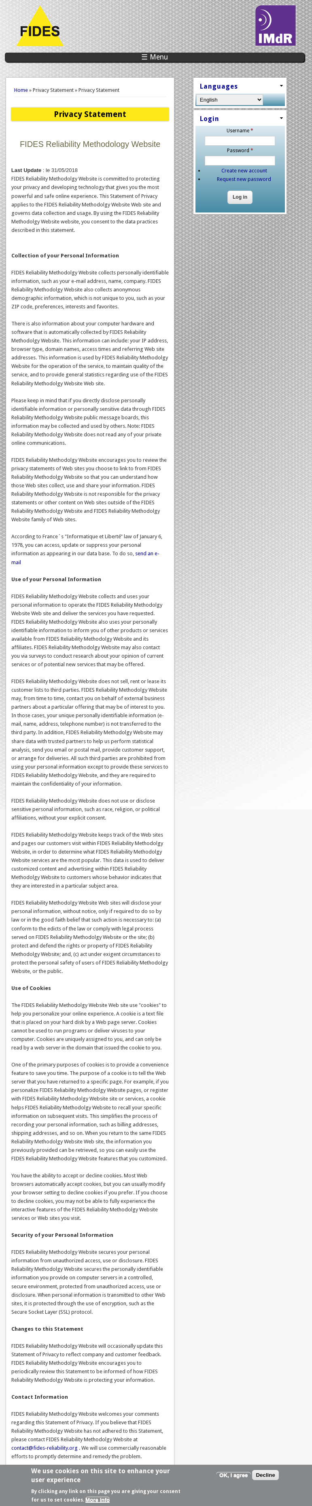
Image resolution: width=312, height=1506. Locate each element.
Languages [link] (219, 86)
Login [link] (209, 119)
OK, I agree (233, 1479)
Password (240, 150)
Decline (265, 1479)
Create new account (244, 171)
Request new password (244, 179)
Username (240, 131)
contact (45, 1448)
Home (21, 90)
